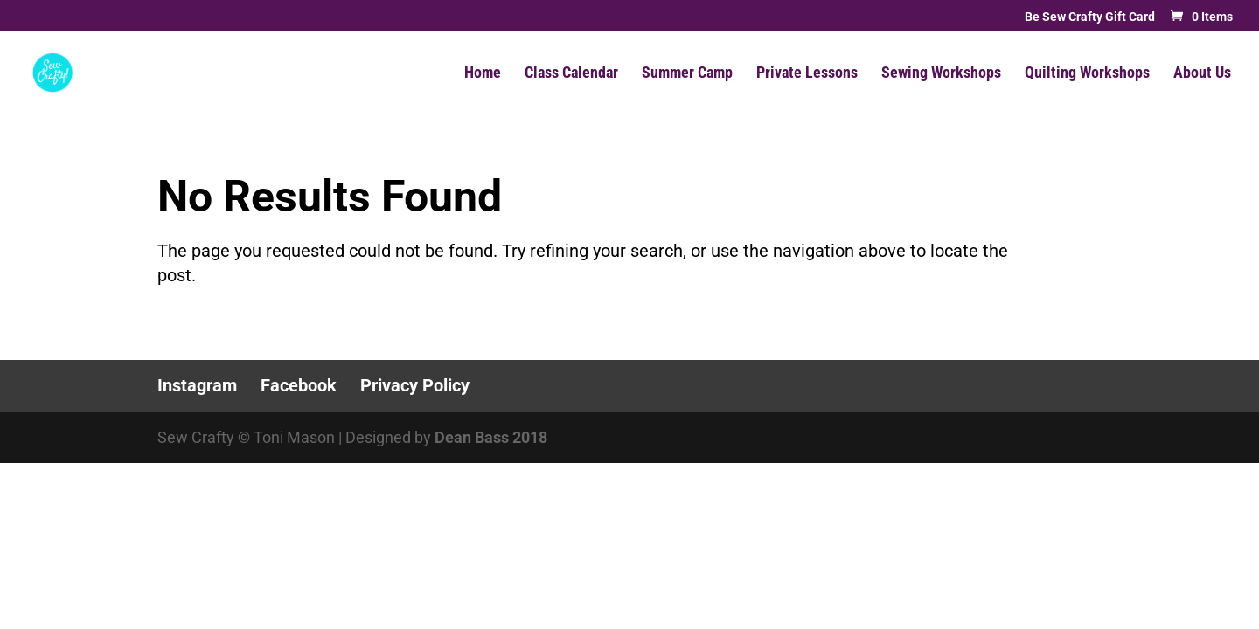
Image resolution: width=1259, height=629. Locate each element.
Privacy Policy (415, 385)
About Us (1202, 73)
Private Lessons (807, 73)
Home (482, 73)
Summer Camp (687, 73)
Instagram (197, 385)
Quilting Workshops (1087, 73)
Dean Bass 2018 (491, 437)
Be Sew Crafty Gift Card (1090, 17)
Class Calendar (571, 73)
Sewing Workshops (941, 73)
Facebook (299, 385)
